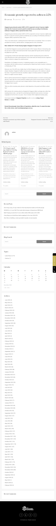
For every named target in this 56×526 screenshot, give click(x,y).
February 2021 (8, 462)
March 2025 (8, 338)
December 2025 (9, 315)
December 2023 (9, 374)
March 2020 (8, 482)
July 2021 (7, 449)
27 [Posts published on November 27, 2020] (32, 280)
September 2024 (9, 351)
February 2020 (8, 485)
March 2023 (8, 397)
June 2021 (7, 451)
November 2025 (9, 318)
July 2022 (7, 418)
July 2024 (7, 356)
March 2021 (8, 459)
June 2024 (7, 359)
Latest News (8, 7)
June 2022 (7, 421)
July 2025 (7, 328)
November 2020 (9, 469)
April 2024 (7, 364)
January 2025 (8, 343)
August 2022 (8, 415)
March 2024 (8, 367)
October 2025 (8, 320)
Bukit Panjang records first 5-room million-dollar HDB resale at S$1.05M (45, 175)
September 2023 (9, 382)
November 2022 (9, 408)
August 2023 (8, 385)
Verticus (7, 258)
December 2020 (9, 467)
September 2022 (9, 413)
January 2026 (8, 313)
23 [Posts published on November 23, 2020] (4, 280)
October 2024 (8, 349)
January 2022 (8, 433)
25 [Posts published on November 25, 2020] (18, 280)
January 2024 (8, 372)
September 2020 (9, 475)
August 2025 (8, 325)
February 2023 (8, 400)
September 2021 (9, 444)
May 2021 (7, 454)
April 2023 (7, 395)
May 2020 (7, 480)
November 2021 (9, 439)
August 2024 (8, 354)
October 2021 (8, 441)
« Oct (5, 287)
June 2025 (7, 331)
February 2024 (8, 369)
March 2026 (8, 307)
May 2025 (7, 333)
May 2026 (7, 302)
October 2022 (8, 410)
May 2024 (7, 361)
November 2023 (9, 377)
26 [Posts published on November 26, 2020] (25, 280)
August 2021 (8, 446)
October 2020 (8, 472)
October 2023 (8, 379)
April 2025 (7, 336)
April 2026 (7, 305)
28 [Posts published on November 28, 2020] (39, 280)
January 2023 (8, 403)
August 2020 (8, 477)
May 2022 (7, 423)
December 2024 (9, 346)
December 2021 (9, 436)
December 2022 (9, 405)
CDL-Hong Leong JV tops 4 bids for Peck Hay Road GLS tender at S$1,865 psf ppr (9, 175)
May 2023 (7, 392)
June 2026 (7, 300)
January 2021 (8, 464)
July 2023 (7, 387)
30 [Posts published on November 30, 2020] (4, 282)
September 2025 (9, 323)
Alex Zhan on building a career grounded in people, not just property (20, 218)
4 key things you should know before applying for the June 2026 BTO (21, 215)
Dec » (8, 287)
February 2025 (8, 341)
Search (44, 194)
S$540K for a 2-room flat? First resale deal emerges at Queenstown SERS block (27, 175)
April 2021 (7, 457)
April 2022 (7, 426)
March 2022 (8, 428)
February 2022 (8, 431)
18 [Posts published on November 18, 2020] (18, 278)
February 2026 (8, 310)
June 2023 (7, 390)
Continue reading (6, 182)
